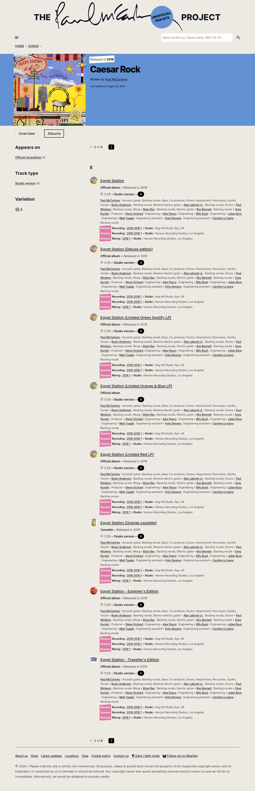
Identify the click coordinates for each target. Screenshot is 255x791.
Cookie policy (100, 756)
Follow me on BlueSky (180, 756)
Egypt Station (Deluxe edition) (126, 249)
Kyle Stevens (173, 218)
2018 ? (126, 238)
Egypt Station (112, 180)
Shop (34, 756)
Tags (85, 756)
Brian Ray (149, 209)
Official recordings (28, 157)
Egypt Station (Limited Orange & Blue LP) (136, 386)
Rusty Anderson (121, 204)
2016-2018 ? (134, 228)
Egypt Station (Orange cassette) (128, 523)
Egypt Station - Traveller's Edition (129, 659)
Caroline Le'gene (222, 218)
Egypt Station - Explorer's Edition (129, 591)
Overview (26, 133)
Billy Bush (202, 213)
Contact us (121, 756)
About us (21, 756)
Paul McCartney (116, 79)
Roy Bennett (204, 209)
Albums (54, 133)
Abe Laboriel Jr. (193, 204)
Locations (72, 756)
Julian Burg (235, 213)
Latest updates (51, 756)
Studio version (25, 183)
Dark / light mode (146, 756)
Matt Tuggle (126, 218)
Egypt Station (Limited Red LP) (127, 454)
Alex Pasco (169, 213)
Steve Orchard (134, 213)
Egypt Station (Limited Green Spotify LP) (135, 317)
